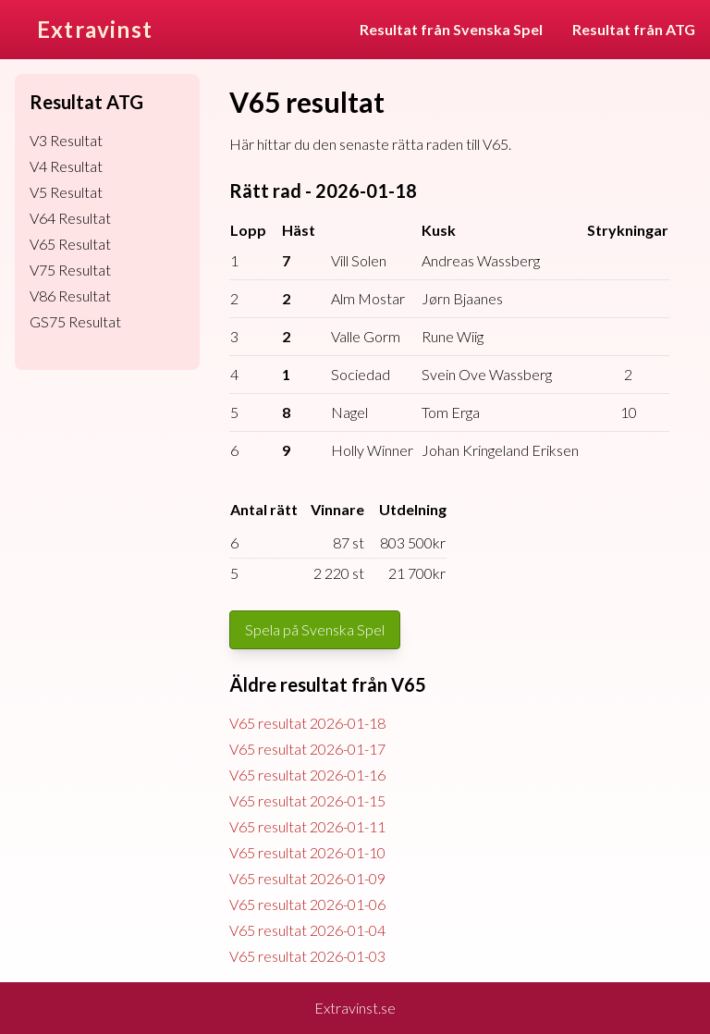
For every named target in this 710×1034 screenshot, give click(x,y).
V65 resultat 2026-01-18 (307, 723)
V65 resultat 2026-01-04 (307, 930)
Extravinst (95, 29)
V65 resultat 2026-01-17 (307, 748)
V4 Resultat (66, 166)
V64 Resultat (70, 218)
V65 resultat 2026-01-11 (307, 826)
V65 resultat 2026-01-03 (307, 956)
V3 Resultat (66, 140)
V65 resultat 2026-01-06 (307, 904)
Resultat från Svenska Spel (451, 29)
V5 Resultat (66, 192)
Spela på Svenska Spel (315, 629)
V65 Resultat (70, 243)
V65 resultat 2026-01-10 (307, 852)
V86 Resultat (70, 295)
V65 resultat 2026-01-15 (307, 800)
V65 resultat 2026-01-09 (307, 878)
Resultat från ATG (633, 29)
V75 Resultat (70, 269)
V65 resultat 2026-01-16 (307, 774)
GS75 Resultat (75, 321)
